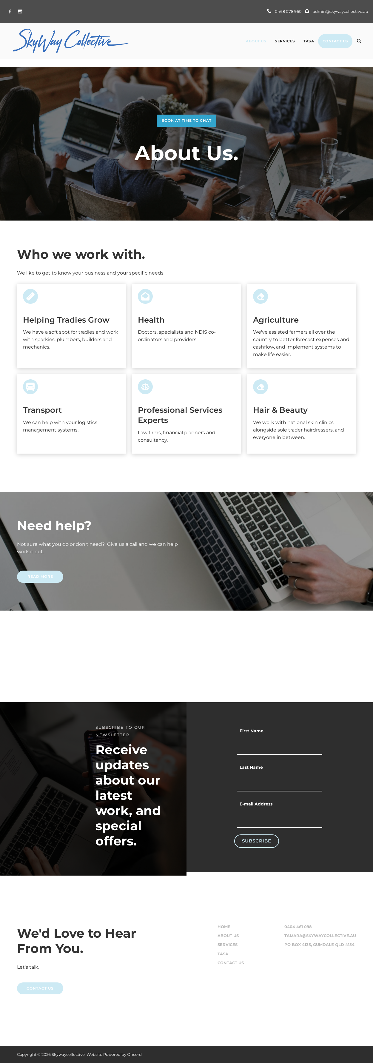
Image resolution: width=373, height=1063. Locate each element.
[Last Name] (279, 782)
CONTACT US (30, 986)
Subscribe (256, 841)
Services (285, 41)
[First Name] (279, 746)
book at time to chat (186, 118)
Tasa (308, 41)
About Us (256, 41)
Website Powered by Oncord (114, 1054)
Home (224, 927)
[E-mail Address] (279, 819)
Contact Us (335, 41)
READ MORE (30, 574)
